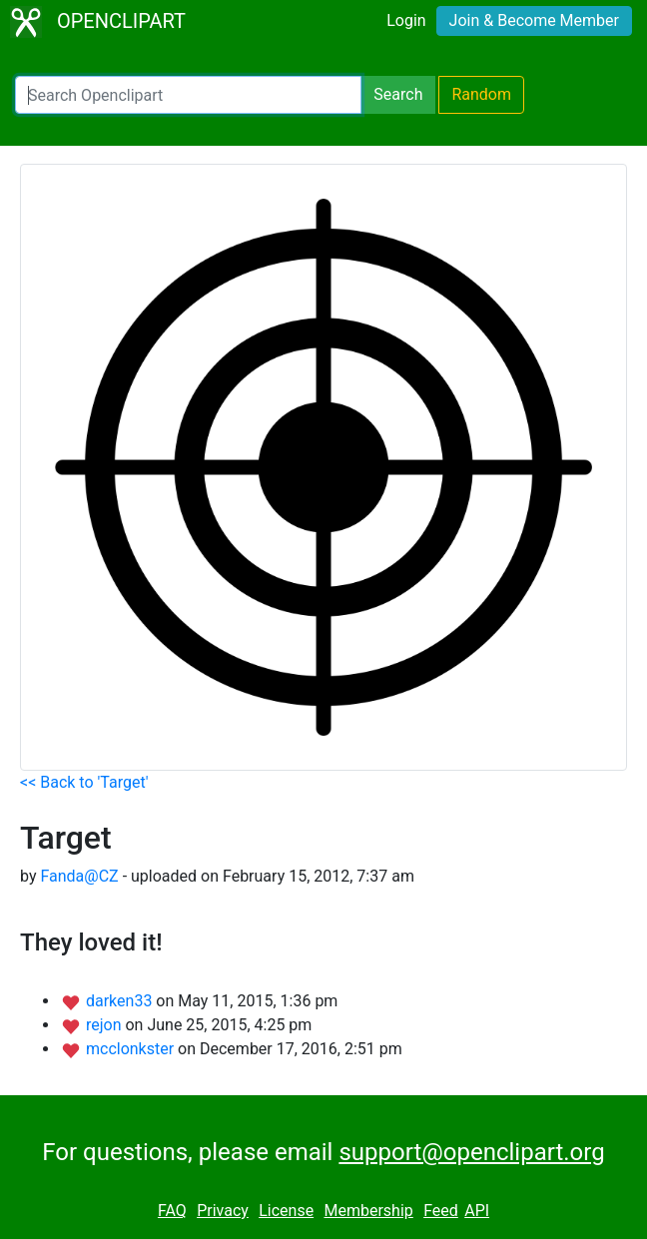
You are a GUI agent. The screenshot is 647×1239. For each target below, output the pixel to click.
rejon (106, 1024)
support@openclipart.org (471, 1152)
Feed (440, 1210)
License (286, 1210)
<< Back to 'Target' (84, 782)
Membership (368, 1210)
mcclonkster (132, 1048)
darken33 (121, 1000)
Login (405, 20)
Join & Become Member (534, 20)
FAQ (172, 1210)
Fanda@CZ (79, 876)
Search (397, 94)
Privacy (223, 1210)
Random (481, 94)
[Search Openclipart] (188, 95)
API (476, 1210)
